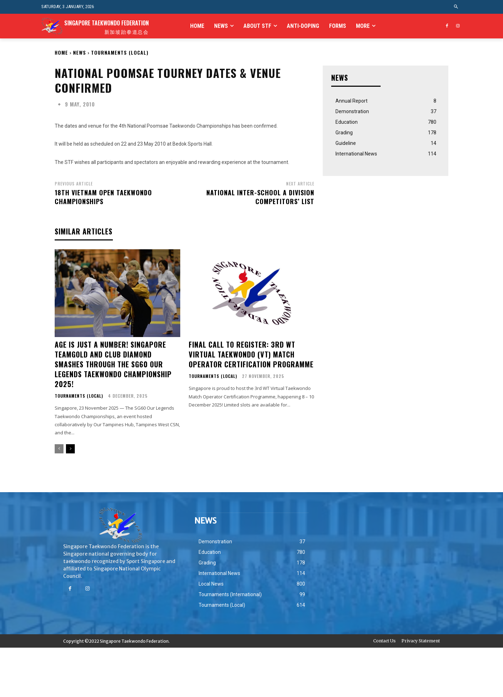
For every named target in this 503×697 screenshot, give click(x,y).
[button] (456, 6)
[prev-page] (59, 448)
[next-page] (70, 448)
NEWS (79, 52)
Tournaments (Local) (120, 52)
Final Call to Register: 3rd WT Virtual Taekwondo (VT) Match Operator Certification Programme (251, 354)
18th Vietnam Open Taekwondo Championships (103, 197)
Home (61, 52)
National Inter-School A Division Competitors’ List (260, 197)
